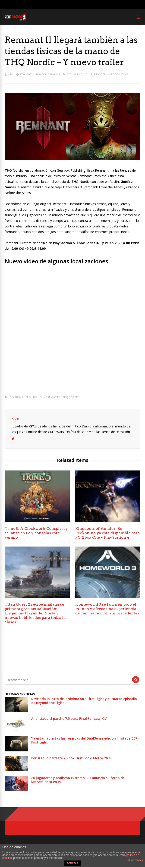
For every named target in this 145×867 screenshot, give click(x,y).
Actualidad (74, 74)
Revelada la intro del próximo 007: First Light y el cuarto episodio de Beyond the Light (84, 701)
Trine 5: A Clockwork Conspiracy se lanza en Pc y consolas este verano (36, 533)
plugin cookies (135, 860)
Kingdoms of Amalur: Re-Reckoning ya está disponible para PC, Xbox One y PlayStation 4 (107, 533)
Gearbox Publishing (23, 397)
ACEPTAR (72, 863)
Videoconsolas (117, 74)
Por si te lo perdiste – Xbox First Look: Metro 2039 (71, 758)
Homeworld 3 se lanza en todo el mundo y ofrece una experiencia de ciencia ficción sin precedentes (107, 608)
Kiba (10, 74)
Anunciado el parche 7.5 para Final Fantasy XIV (69, 718)
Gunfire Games (50, 397)
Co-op (88, 74)
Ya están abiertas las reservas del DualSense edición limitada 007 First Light (84, 740)
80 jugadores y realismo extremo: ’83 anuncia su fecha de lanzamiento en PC (78, 780)
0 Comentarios (49, 74)
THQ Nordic (71, 397)
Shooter (100, 74)
